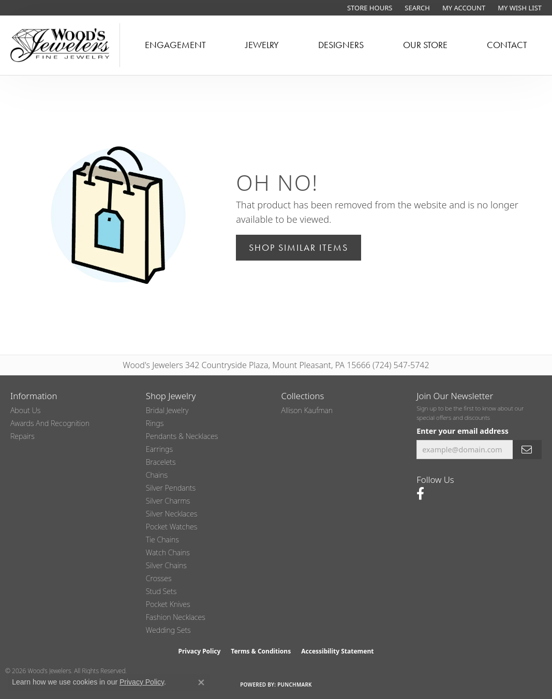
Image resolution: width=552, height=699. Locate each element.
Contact (507, 45)
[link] (368, 8)
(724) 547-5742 (400, 365)
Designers (341, 45)
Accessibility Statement (337, 651)
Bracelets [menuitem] (161, 462)
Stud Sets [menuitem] (161, 591)
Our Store (425, 45)
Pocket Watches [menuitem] (172, 526)
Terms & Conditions (261, 651)
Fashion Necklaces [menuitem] (175, 617)
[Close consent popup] (201, 682)
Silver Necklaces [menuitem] (172, 514)
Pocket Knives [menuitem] (168, 604)
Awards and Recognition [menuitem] (49, 423)
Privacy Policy (199, 651)
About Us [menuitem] (25, 410)
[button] (416, 8)
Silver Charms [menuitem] (168, 501)
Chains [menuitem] (157, 475)
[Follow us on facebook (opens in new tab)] (420, 494)
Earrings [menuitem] (159, 449)
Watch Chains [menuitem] (168, 552)
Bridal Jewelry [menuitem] (167, 410)
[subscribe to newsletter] (527, 449)
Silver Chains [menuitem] (166, 565)
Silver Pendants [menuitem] (171, 488)
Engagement (175, 45)
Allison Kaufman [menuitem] (307, 410)
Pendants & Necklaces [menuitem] (182, 436)
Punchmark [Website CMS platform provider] (294, 684)
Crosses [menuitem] (159, 578)
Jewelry (262, 45)
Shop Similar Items (298, 247)
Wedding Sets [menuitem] (168, 630)
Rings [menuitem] (155, 423)
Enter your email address (462, 431)
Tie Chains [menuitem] (162, 539)
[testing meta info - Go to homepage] (60, 45)
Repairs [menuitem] (22, 436)
